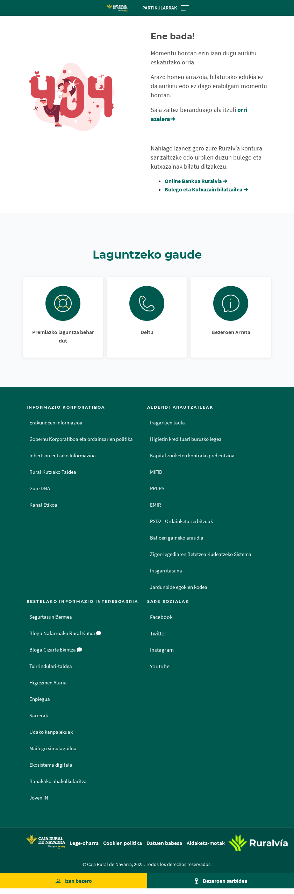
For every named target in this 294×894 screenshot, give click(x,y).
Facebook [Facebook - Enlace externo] (161, 616)
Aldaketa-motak (206, 842)
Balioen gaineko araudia (176, 538)
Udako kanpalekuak (51, 732)
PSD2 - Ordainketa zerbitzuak (181, 521)
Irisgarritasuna (166, 571)
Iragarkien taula (167, 423)
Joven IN (38, 798)
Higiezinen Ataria (48, 683)
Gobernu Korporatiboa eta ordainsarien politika (81, 439)
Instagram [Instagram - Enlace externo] (162, 649)
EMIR (155, 505)
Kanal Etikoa (43, 505)
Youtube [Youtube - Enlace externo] (160, 666)
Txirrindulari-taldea (50, 666)
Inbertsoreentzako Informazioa (62, 455)
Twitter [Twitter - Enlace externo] (158, 633)
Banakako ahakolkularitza (58, 781)
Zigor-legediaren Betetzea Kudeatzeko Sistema (200, 554)
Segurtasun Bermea (50, 617)
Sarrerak (38, 715)
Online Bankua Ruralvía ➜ (196, 180)
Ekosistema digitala (50, 765)
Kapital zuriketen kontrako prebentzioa (192, 455)
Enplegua (39, 699)
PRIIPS (157, 488)
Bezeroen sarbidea (225, 880)
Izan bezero (78, 880)
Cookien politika (122, 842)
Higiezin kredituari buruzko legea (186, 439)
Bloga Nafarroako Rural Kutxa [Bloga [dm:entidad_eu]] (65, 633)
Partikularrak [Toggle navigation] (165, 8)
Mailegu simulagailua (53, 748)
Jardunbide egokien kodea (178, 587)
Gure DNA (39, 488)
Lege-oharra (84, 842)
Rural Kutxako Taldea (52, 472)
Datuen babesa (164, 842)
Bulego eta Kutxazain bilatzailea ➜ (206, 189)
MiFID (156, 472)
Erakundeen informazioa (56, 423)
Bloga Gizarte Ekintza (55, 650)
